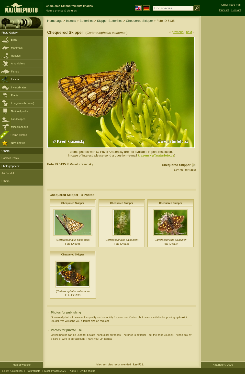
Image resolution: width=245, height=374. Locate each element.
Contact (236, 10)
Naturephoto (33, 371)
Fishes (15, 71)
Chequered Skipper (139, 21)
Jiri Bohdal (7, 173)
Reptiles (16, 55)
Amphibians (18, 63)
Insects (15, 79)
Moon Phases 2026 (55, 371)
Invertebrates (18, 87)
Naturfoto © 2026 (223, 364)
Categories (17, 371)
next (189, 32)
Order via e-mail (231, 4)
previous (177, 32)
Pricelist (224, 10)
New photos (18, 142)
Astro (73, 371)
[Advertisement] (222, 94)
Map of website (22, 364)
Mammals (16, 47)
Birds (14, 39)
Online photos (19, 134)
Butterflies (86, 21)
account (80, 338)
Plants (14, 95)
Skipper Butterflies (109, 21)
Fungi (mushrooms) (22, 103)
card (55, 338)
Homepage (55, 21)
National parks (19, 111)
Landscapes (18, 119)
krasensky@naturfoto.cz (156, 155)
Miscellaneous (19, 126)
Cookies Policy (10, 158)
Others (5, 181)
